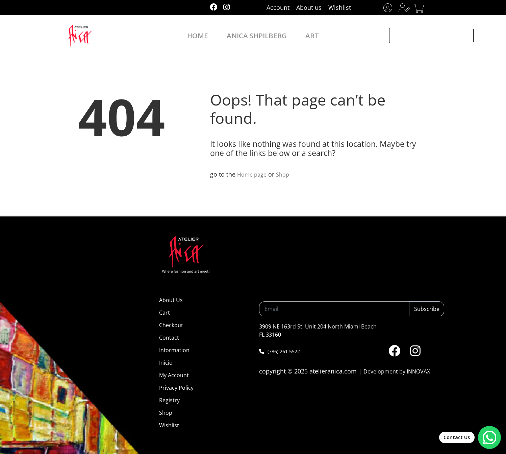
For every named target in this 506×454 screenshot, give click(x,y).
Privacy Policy (176, 387)
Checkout (171, 325)
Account (278, 7)
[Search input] (424, 35)
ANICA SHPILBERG (256, 35)
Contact (169, 337)
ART (302, 35)
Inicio (166, 362)
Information (174, 350)
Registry (169, 400)
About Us (171, 300)
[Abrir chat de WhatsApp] (468, 435)
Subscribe (426, 309)
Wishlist (339, 7)
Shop (286, 174)
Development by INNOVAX (396, 371)
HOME (207, 35)
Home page (253, 174)
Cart (164, 312)
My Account (174, 375)
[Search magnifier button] (465, 35)
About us (309, 7)
